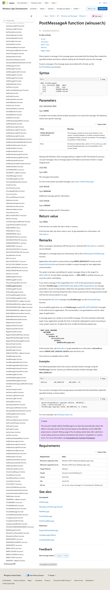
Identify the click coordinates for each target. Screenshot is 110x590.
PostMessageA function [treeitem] (14, 286)
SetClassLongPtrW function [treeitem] (15, 395)
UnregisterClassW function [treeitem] (15, 521)
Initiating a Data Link (64, 414)
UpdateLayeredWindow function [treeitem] (16, 524)
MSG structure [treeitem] (11, 258)
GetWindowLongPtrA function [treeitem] (16, 130)
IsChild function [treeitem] (11, 185)
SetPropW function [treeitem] (12, 429)
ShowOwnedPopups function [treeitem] (15, 472)
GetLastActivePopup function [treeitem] (15, 60)
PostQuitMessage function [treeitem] (14, 292)
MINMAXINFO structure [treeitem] (14, 246)
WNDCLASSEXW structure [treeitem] (14, 554)
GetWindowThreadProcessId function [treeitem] (18, 164)
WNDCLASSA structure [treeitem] (13, 548)
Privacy (47, 580)
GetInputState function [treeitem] (13, 56)
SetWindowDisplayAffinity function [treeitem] (17, 438)
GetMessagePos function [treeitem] (14, 75)
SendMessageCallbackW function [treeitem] (17, 365)
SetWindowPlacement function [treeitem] (16, 453)
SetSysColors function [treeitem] (13, 432)
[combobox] (18, 20)
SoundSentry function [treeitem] (13, 481)
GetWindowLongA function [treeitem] (15, 127)
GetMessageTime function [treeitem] (14, 78)
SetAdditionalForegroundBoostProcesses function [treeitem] (19, 385)
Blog (29, 580)
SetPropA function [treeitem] (12, 426)
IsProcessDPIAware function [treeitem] (15, 197)
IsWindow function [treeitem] (12, 200)
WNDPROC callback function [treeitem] (15, 561)
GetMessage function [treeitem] (13, 66)
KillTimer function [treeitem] (11, 219)
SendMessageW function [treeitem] (14, 374)
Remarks (44, 47)
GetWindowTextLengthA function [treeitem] (17, 154)
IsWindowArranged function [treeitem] (15, 203)
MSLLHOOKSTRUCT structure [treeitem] (16, 261)
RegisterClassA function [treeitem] (13, 322)
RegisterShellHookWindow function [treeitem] (17, 335)
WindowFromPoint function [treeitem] (15, 536)
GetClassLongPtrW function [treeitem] (15, 26)
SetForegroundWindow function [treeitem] (16, 408)
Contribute (38, 580)
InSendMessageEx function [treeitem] (15, 179)
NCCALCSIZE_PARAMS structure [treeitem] (17, 264)
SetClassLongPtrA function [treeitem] (15, 392)
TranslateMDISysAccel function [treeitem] (16, 509)
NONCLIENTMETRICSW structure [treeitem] (17, 270)
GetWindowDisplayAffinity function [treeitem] (17, 121)
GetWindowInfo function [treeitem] (14, 124)
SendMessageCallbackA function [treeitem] (17, 362)
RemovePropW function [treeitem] (14, 347)
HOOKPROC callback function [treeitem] (16, 173)
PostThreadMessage (46, 67)
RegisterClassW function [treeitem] (14, 332)
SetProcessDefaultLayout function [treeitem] (17, 420)
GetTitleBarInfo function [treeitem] (14, 111)
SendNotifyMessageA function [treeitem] (16, 378)
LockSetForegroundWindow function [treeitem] (18, 222)
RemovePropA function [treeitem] (13, 344)
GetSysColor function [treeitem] (13, 105)
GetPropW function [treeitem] (12, 96)
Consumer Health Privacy (61, 580)
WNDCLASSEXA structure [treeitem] (14, 551)
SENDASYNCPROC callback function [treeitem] (18, 353)
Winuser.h (82, 16)
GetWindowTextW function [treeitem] (15, 160)
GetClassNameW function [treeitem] (14, 38)
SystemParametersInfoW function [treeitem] (17, 493)
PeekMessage (99, 253)
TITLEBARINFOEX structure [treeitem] (15, 506)
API (58, 16)
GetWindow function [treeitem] (13, 118)
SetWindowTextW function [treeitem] (14, 469)
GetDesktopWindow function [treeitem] (15, 47)
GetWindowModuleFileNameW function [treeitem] (19, 142)
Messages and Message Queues (51, 507)
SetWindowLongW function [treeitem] (15, 450)
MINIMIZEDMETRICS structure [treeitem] (16, 243)
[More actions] (105, 16)
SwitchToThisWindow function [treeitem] (16, 487)
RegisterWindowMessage (48, 264)
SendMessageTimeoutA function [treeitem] (16, 368)
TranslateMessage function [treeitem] (15, 512)
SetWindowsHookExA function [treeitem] (16, 460)
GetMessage (87, 253)
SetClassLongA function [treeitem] (14, 389)
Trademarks (89, 580)
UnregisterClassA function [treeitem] (14, 518)
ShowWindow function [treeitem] (13, 475)
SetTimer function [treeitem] (12, 435)
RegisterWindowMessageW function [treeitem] (18, 341)
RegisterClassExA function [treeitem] (14, 325)
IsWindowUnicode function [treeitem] (15, 206)
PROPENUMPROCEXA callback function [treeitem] (19, 304)
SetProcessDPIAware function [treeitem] (16, 423)
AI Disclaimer (7, 580)
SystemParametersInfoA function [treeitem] (17, 490)
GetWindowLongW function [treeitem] (15, 136)
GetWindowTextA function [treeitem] (14, 151)
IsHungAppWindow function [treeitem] (15, 191)
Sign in (105, 3)
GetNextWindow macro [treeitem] (13, 84)
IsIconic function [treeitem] (11, 194)
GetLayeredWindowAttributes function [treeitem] (18, 63)
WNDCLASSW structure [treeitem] (14, 557)
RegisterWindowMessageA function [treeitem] (17, 338)
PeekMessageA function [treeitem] (14, 277)
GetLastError (44, 234)
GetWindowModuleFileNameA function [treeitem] (19, 139)
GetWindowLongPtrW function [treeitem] (16, 133)
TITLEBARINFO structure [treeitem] (14, 502)
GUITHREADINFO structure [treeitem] (15, 170)
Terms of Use (78, 580)
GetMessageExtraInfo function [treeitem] (16, 72)
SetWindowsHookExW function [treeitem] (16, 463)
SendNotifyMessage (65, 286)
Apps (46, 16)
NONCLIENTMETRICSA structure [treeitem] (17, 267)
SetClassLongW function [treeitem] (14, 398)
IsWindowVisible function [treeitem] (14, 209)
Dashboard (102, 9)
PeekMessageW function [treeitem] (14, 280)
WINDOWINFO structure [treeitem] (14, 539)
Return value (45, 45)
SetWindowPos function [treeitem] (14, 457)
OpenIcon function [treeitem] (12, 274)
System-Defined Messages (84, 181)
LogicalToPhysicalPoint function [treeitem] (16, 225)
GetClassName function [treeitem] (13, 32)
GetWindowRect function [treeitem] (14, 148)
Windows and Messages (69, 16)
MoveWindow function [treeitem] (13, 255)
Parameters (44, 42)
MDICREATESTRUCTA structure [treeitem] (16, 237)
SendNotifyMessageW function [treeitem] (16, 381)
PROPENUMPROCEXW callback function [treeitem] (19, 307)
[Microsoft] (4, 3)
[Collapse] (31, 16)
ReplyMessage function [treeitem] (13, 350)
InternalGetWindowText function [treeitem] (16, 182)
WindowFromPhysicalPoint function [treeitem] (17, 533)
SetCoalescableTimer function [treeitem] (15, 405)
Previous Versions (19, 580)
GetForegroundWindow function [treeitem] (16, 50)
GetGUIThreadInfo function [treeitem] (15, 53)
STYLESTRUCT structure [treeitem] (14, 484)
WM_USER (44, 275)
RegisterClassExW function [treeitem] (14, 329)
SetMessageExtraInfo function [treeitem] (16, 414)
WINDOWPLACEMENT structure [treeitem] (16, 542)
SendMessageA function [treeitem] (14, 359)
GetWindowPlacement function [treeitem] (16, 145)
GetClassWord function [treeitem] (13, 41)
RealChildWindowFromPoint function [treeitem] (18, 313)
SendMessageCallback (85, 286)
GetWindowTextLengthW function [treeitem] (17, 157)
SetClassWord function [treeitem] (13, 402)
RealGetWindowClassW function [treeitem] (16, 319)
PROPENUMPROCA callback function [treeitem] (18, 301)
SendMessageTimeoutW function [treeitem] (17, 371)
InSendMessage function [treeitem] (14, 176)
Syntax (43, 39)
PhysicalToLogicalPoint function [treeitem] (16, 283)
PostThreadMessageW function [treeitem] (16, 298)
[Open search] (100, 3)
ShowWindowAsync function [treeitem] (15, 478)
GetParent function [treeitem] (12, 87)
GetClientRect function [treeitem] (13, 44)
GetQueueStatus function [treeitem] (14, 99)
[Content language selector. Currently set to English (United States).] (12, 575)
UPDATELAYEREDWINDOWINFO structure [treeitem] (20, 527)
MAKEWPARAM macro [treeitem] (13, 234)
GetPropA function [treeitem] (12, 93)
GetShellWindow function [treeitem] (14, 102)
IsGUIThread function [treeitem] (13, 188)
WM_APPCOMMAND (90, 307)
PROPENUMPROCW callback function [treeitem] (18, 310)
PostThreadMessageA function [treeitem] (16, 295)
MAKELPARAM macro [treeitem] (13, 228)
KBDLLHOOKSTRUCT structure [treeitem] (16, 215)
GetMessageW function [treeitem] (13, 81)
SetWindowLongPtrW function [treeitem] (16, 447)
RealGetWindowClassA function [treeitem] (16, 316)
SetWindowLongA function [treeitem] (15, 441)
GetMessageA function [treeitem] (13, 69)
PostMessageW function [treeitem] (14, 289)
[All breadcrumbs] (41, 16)
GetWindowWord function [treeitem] (14, 167)
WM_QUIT (55, 299)
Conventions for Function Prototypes (80, 438)
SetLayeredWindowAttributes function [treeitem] (18, 411)
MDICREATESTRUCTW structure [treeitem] (16, 240)
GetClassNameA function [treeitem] (14, 35)
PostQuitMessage (94, 299)
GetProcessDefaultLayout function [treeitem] (17, 90)
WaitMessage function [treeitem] (13, 530)
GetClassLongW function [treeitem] (14, 29)
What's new (92, 9)
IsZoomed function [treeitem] (12, 212)
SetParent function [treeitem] (12, 417)
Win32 (52, 16)
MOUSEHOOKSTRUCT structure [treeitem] (16, 249)
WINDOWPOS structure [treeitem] (14, 545)
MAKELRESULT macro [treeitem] (13, 231)
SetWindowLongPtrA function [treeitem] (16, 444)
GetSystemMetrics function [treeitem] (15, 108)
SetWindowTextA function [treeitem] (14, 466)
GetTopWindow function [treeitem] (14, 115)
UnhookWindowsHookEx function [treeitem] (17, 515)
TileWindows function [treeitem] (13, 496)
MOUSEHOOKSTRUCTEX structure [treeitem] (17, 252)
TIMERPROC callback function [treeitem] (16, 499)
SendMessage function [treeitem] (13, 356)
